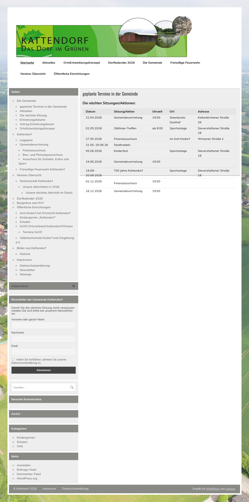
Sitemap (25, 274)
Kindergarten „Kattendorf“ (38, 217)
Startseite (27, 62)
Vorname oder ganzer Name (27, 319)
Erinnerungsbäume (32, 119)
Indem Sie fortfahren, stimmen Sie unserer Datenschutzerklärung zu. (38, 361)
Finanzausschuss (34, 150)
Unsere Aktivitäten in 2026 (41, 187)
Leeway (230, 489)
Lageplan (26, 140)
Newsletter (27, 270)
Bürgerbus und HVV (30, 203)
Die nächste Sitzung (33, 115)
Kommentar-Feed (29, 474)
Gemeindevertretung (34, 144)
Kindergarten (26, 437)
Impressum (24, 259)
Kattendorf (24, 134)
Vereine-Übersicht (33, 73)
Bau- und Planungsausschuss (43, 154)
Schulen (25, 222)
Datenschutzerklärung (35, 265)
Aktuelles (48, 62)
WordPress (212, 489)
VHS (20, 446)
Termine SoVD (32, 232)
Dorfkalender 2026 (121, 62)
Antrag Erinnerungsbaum (37, 124)
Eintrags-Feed (26, 469)
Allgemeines (19, 286)
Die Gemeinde (152, 62)
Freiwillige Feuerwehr (185, 62)
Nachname (17, 332)
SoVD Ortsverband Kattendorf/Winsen (46, 226)
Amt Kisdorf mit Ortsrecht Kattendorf (45, 213)
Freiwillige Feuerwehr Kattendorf (42, 169)
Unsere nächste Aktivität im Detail (49, 192)
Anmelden (24, 465)
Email (14, 346)
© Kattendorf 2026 (25, 488)
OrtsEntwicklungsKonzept (81, 62)
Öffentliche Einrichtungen (72, 73)
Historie (25, 254)
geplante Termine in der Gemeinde (43, 106)
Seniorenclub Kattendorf (36, 181)
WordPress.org (27, 478)
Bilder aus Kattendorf (31, 248)
